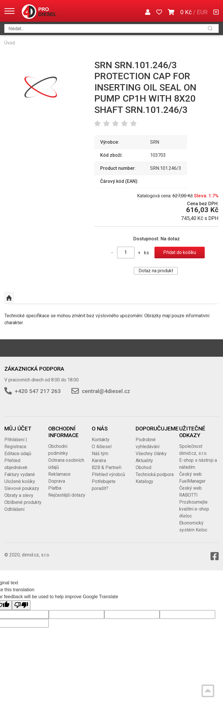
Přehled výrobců (108, 474)
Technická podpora (155, 474)
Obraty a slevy (18, 495)
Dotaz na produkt (156, 270)
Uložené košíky (19, 481)
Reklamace (59, 474)
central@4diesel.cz (106, 391)
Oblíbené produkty (23, 502)
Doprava (56, 481)
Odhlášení (14, 509)
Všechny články (151, 453)
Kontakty (100, 439)
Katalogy (144, 481)
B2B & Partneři (106, 467)
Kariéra (99, 460)
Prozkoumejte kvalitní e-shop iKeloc (194, 509)
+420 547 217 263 (38, 391)
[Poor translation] (21, 605)
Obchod (143, 467)
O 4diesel (102, 446)
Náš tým (100, 453)
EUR (202, 12)
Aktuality (144, 460)
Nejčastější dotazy (66, 495)
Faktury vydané (19, 474)
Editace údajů (17, 453)
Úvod (9, 43)
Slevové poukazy (21, 488)
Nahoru (9, 297)
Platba (54, 488)
